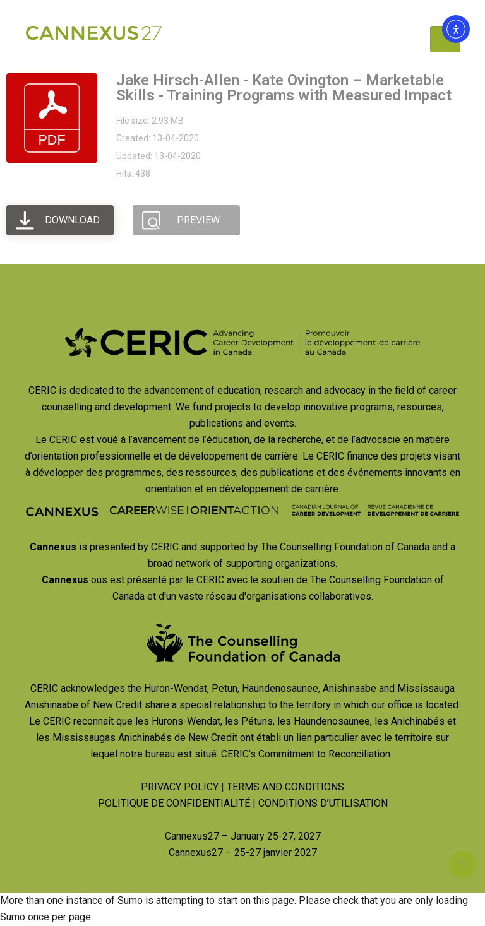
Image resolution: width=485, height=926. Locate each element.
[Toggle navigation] (445, 39)
